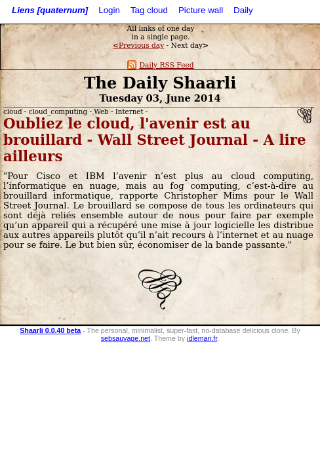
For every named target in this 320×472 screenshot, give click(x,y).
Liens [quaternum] (50, 10)
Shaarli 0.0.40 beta (50, 330)
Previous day (138, 45)
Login (109, 10)
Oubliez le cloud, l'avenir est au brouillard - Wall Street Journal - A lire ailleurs (154, 140)
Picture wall (200, 10)
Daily (243, 10)
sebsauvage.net (125, 338)
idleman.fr (202, 338)
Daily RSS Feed (160, 65)
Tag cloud (149, 10)
